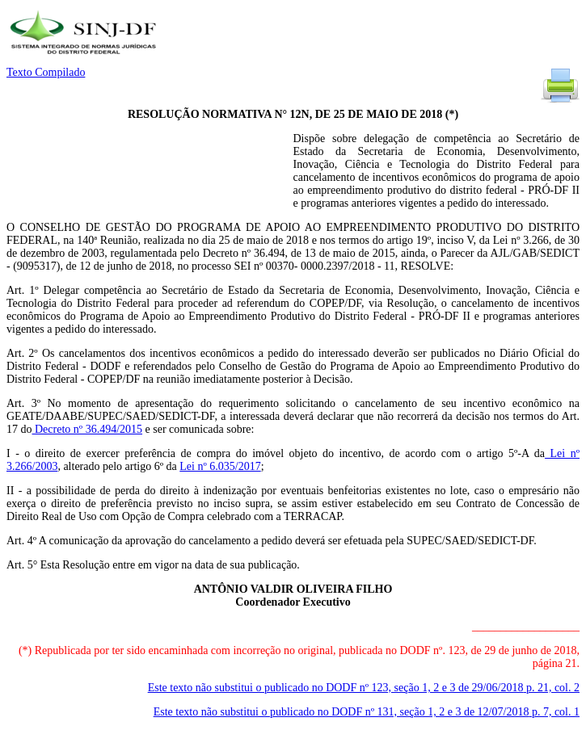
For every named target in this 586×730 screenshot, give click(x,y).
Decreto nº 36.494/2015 (87, 429)
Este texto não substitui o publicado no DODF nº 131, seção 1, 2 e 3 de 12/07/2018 (367, 712)
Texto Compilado (45, 72)
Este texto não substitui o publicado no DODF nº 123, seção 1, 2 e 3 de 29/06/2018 (364, 688)
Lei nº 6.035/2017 (219, 466)
